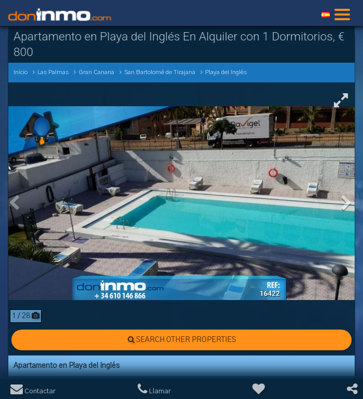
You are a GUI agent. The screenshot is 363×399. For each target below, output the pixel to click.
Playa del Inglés (226, 72)
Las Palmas (53, 72)
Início (21, 72)
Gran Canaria (96, 72)
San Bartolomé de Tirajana (159, 72)
